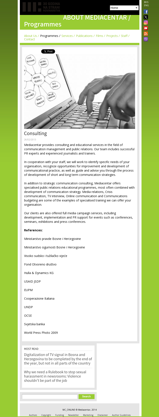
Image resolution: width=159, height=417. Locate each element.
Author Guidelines (121, 415)
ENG (146, 5)
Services (67, 36)
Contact (29, 39)
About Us (30, 36)
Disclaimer (103, 415)
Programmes (49, 36)
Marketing (88, 415)
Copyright (46, 415)
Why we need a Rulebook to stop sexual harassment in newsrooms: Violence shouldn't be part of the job (55, 377)
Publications (84, 36)
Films (99, 36)
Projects (112, 36)
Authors (33, 415)
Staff (124, 36)
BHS (146, 2)
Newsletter (73, 415)
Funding (59, 415)
